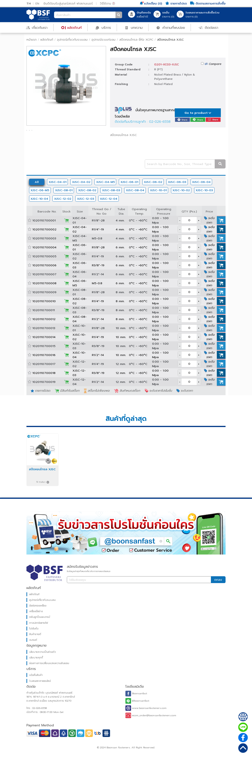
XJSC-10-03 (204, 190)
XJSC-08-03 (111, 190)
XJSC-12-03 (85, 198)
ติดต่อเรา (208, 27)
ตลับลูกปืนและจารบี (39, 617)
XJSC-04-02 (81, 182)
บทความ (133, 27)
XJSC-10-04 (39, 198)
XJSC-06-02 (153, 182)
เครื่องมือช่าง (36, 611)
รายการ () (168, 15)
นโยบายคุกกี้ (36, 658)
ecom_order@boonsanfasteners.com (150, 715)
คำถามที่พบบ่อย (170, 27)
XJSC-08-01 (64, 190)
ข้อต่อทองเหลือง (37, 606)
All (36, 182)
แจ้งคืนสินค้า (36, 675)
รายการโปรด (176, 3)
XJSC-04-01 (57, 182)
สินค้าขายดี (35, 634)
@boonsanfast (137, 701)
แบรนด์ (33, 640)
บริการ (103, 27)
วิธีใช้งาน (107, 3)
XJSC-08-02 (87, 190)
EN (37, 3)
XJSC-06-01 (129, 182)
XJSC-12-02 (62, 198)
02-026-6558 (160, 121)
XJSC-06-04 (201, 182)
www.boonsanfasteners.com (146, 708)
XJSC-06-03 (177, 182)
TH (28, 3)
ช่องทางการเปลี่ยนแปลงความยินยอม (49, 663)
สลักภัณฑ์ (34, 594)
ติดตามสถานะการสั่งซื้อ (208, 3)
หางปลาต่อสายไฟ (38, 623)
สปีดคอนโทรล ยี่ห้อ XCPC (136, 39)
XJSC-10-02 (181, 190)
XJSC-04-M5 (105, 182)
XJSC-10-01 (158, 190)
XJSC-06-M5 (39, 190)
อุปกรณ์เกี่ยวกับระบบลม (72, 39)
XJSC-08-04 (135, 190)
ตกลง (218, 579)
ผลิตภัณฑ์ (71, 27)
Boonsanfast (136, 693)
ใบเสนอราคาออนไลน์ (40, 681)
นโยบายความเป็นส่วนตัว (42, 652)
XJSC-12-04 (108, 198)
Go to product (197, 112)
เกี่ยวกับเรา (37, 27)
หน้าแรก (31, 39)
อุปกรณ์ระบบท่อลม (103, 39)
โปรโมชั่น (33, 629)
